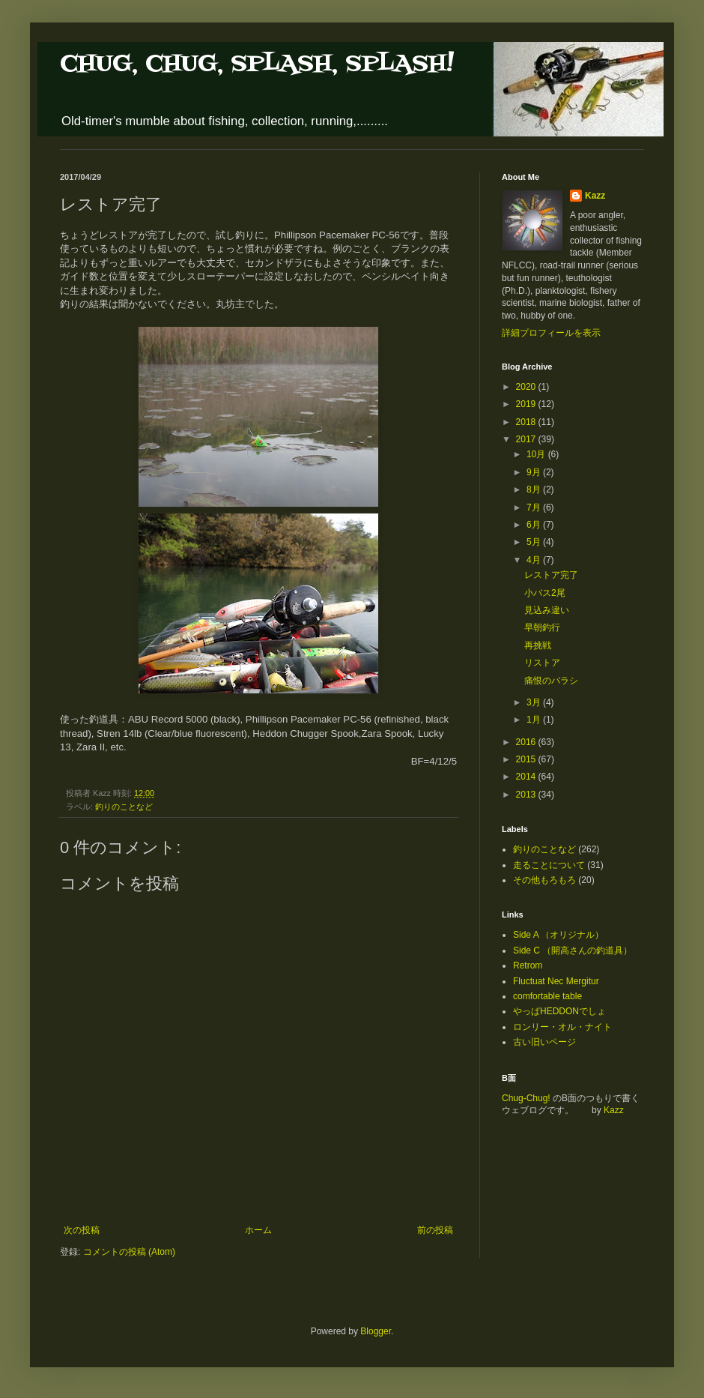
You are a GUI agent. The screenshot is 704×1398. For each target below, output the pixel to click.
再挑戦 (537, 645)
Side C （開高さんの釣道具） (572, 950)
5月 (535, 542)
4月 (535, 560)
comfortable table (547, 996)
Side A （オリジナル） (558, 935)
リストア (542, 662)
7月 (535, 507)
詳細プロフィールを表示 (551, 333)
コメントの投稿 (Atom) (129, 1252)
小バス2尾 (544, 593)
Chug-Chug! (526, 1098)
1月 (535, 719)
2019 (527, 404)
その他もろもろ (544, 880)
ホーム (258, 1230)
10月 (537, 454)
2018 (527, 422)
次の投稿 (82, 1230)
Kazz (595, 195)
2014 (527, 776)
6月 (535, 524)
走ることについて (549, 865)
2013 (527, 794)
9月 (535, 472)
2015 (527, 759)
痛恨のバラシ (551, 680)
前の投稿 (435, 1230)
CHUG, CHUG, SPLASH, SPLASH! (257, 64)
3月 (535, 702)
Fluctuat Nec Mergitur (556, 981)
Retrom (527, 965)
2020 (527, 387)
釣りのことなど (124, 806)
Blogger (375, 1331)
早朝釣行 (542, 627)
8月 (535, 489)
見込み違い (546, 610)
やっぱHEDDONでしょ (559, 1011)
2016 (527, 742)
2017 (527, 439)
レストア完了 (551, 575)
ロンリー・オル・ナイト (562, 1027)
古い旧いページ (544, 1042)
